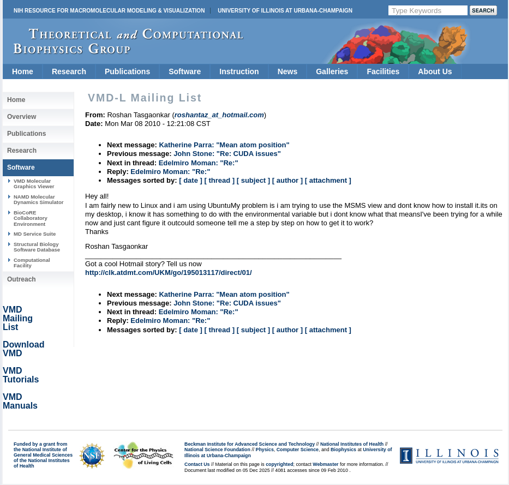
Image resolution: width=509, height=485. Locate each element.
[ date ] (190, 180)
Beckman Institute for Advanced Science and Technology (249, 444)
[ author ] (287, 180)
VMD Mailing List (18, 318)
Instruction (239, 71)
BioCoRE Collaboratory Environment (30, 218)
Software (185, 71)
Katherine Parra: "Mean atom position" (224, 145)
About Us (435, 71)
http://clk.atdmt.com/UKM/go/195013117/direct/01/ (168, 272)
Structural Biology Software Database (37, 247)
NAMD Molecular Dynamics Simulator (39, 199)
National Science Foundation (217, 449)
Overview (21, 117)
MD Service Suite (35, 234)
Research (69, 71)
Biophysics (343, 449)
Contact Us (196, 464)
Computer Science (298, 449)
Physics (265, 449)
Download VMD (23, 349)
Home (22, 71)
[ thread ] (219, 180)
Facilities (383, 71)
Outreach (21, 279)
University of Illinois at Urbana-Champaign (285, 11)
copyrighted (279, 464)
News (288, 71)
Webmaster (325, 464)
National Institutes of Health (352, 444)
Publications (127, 71)
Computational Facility (32, 262)
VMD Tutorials (21, 375)
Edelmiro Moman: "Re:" (198, 163)
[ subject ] (253, 180)
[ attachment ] (328, 180)
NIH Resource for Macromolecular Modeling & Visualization (109, 11)
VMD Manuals (20, 401)
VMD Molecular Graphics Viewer (34, 183)
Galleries (332, 71)
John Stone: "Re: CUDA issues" (227, 153)
